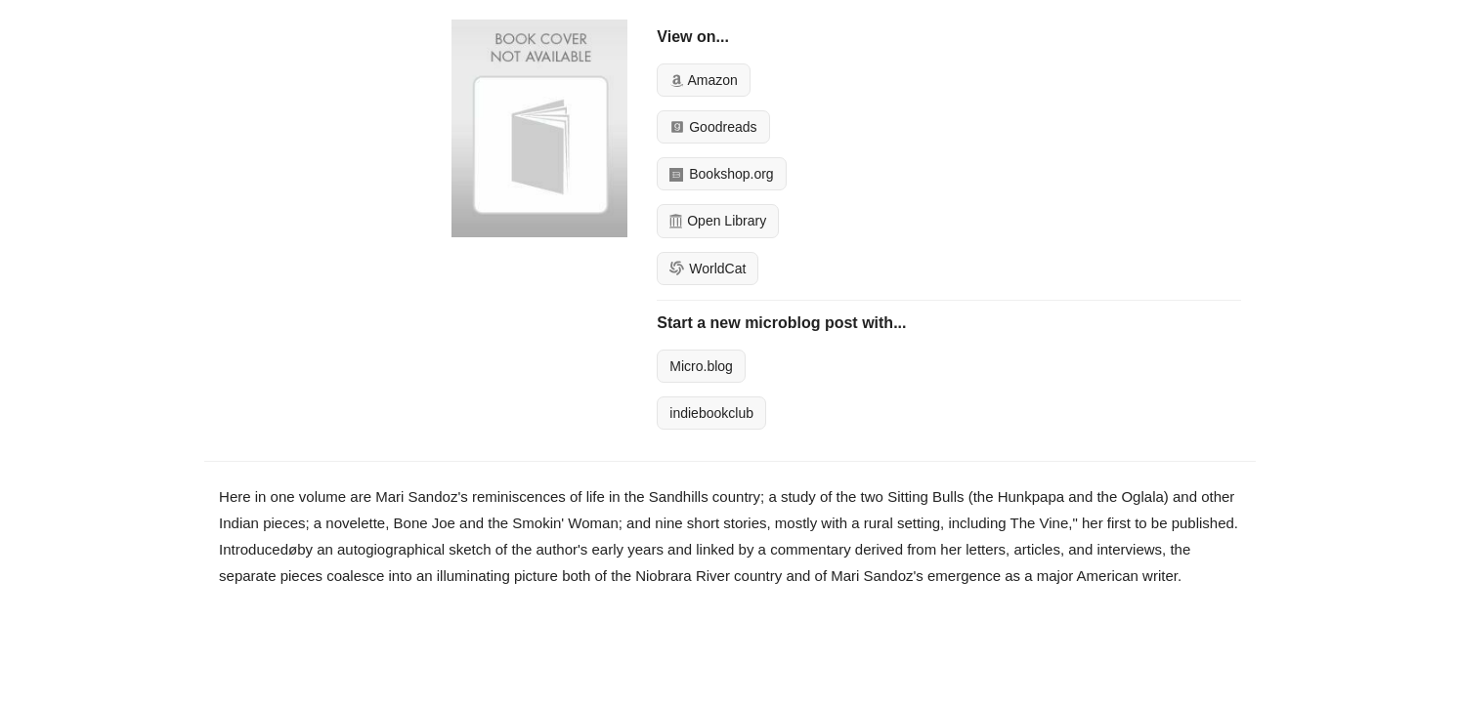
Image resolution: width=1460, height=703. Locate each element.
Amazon (703, 80)
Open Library (717, 220)
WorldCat (707, 268)
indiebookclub (711, 413)
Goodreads (712, 127)
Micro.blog (701, 366)
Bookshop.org (721, 174)
